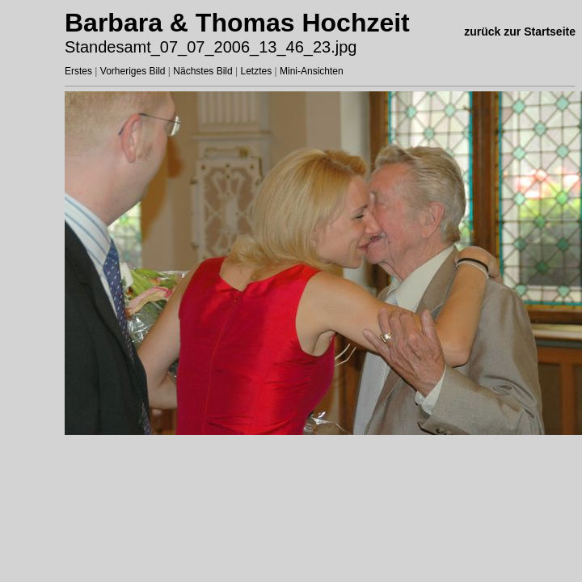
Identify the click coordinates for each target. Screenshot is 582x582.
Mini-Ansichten (312, 71)
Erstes (78, 71)
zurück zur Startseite (520, 31)
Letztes (256, 71)
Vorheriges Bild (133, 71)
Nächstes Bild (202, 71)
